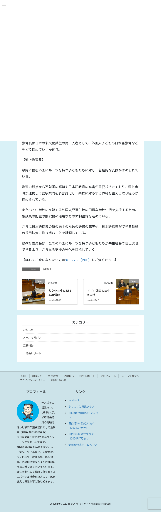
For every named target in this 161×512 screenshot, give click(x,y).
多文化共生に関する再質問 (60, 292)
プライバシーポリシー (32, 380)
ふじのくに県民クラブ (81, 406)
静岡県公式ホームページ (82, 445)
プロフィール (108, 376)
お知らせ (28, 330)
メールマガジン (32, 337)
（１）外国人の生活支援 (98, 292)
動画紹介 (37, 376)
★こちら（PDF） (78, 259)
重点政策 (53, 376)
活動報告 (47, 269)
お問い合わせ (58, 380)
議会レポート (33, 353)
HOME (23, 376)
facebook (74, 400)
